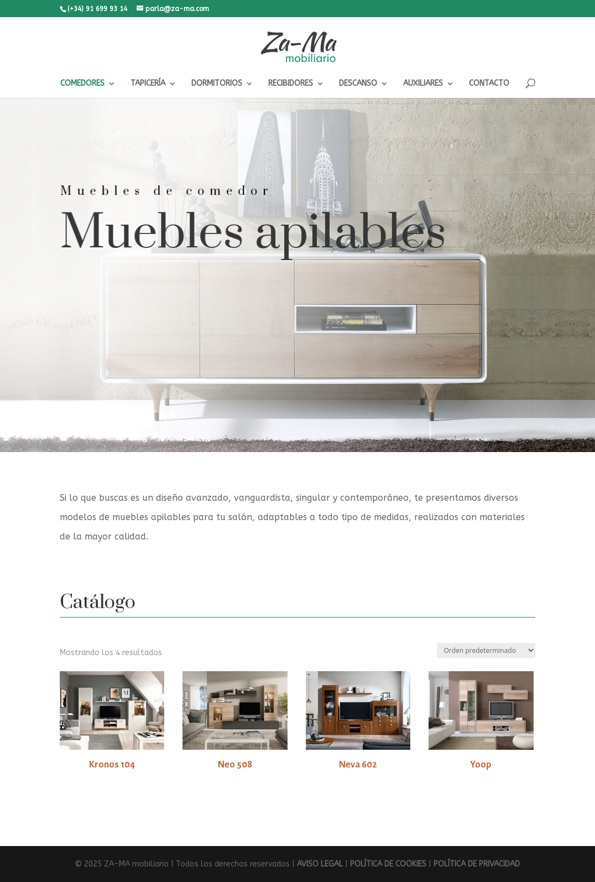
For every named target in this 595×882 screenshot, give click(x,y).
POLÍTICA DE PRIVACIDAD (477, 864)
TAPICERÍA (148, 84)
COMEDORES (82, 84)
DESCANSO (358, 84)
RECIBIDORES (290, 84)
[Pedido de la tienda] (486, 650)
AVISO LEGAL (320, 864)
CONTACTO (489, 84)
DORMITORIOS (216, 84)
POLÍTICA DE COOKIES (388, 864)
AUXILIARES (423, 84)
